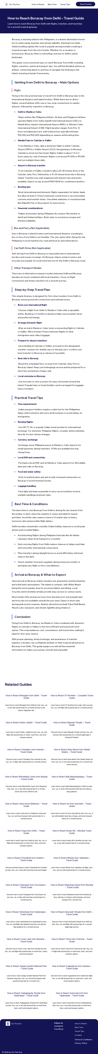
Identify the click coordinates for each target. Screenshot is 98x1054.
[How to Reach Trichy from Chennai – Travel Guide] (72, 947)
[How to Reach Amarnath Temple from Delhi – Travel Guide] (72, 920)
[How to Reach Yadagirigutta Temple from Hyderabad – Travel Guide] (26, 1001)
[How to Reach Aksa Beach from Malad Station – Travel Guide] (72, 758)
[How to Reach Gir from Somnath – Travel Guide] (72, 812)
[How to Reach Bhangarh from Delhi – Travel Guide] (26, 703)
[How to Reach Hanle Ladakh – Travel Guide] (26, 730)
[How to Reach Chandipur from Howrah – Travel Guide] (26, 758)
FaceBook (58, 1029)
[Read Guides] (85, 4)
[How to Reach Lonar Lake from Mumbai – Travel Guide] (26, 947)
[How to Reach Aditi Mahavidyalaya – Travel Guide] (72, 785)
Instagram (58, 1026)
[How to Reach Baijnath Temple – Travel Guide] (72, 730)
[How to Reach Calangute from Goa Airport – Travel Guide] (26, 893)
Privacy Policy (81, 1043)
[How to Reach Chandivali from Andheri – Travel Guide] (26, 866)
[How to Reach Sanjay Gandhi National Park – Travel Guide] (26, 974)
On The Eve (14, 4)
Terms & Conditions (83, 1039)
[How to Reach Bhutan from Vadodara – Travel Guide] (72, 866)
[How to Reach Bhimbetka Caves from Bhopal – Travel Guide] (26, 785)
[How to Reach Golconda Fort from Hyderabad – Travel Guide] (72, 1001)
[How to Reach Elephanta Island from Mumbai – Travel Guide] (72, 893)
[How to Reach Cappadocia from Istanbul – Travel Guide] (72, 974)
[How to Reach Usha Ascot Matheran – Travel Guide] (26, 812)
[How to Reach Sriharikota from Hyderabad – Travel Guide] (26, 920)
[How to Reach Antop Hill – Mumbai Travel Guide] (72, 839)
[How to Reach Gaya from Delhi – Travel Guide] (26, 839)
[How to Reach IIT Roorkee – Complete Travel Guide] (72, 703)
